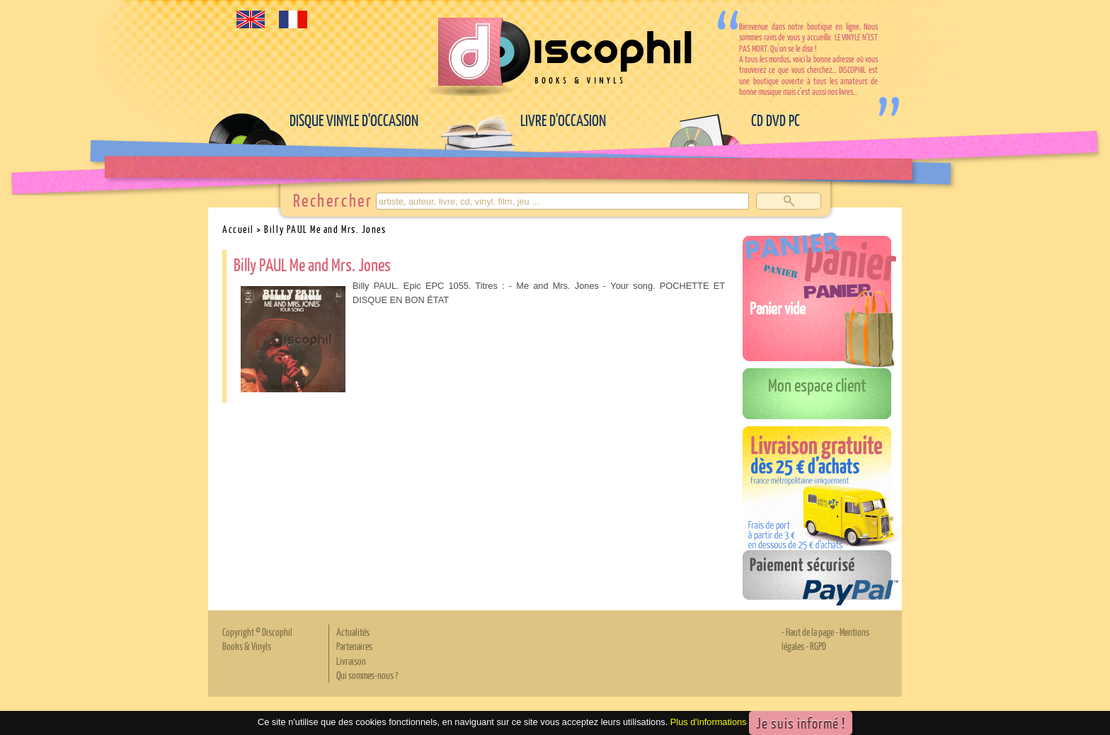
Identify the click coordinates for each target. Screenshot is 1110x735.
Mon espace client (817, 384)
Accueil (238, 228)
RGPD (818, 645)
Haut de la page (810, 631)
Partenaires (354, 645)
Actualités (353, 631)
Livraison (351, 660)
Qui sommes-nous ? (367, 674)
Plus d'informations (708, 722)
